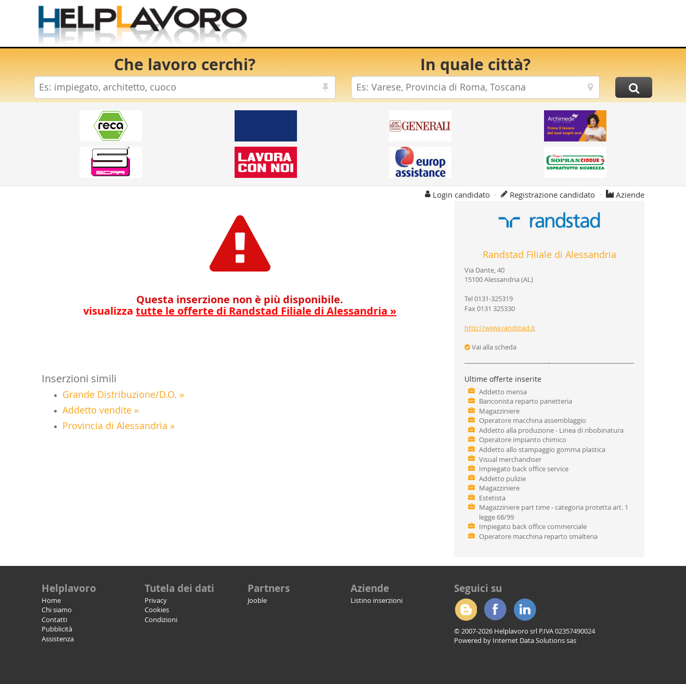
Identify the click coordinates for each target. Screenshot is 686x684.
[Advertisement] (462, 26)
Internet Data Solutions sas (534, 640)
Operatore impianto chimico (522, 439)
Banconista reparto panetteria (525, 401)
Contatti (54, 619)
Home (51, 600)
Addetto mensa (503, 391)
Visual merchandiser (510, 459)
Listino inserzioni (377, 600)
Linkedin (524, 609)
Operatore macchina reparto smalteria (538, 536)
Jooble (257, 600)
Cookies (157, 609)
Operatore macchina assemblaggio (532, 420)
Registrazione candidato (552, 194)
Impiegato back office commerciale (533, 526)
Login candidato (461, 194)
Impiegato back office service (523, 468)
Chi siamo (57, 609)
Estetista (492, 497)
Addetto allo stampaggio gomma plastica (542, 449)
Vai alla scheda (490, 347)
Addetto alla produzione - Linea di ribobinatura (551, 430)
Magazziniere (499, 411)
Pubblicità (57, 629)
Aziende (630, 194)
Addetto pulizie (502, 478)
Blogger (465, 609)
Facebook (495, 609)
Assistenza (58, 638)
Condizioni (161, 619)
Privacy (156, 600)
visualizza (239, 311)
